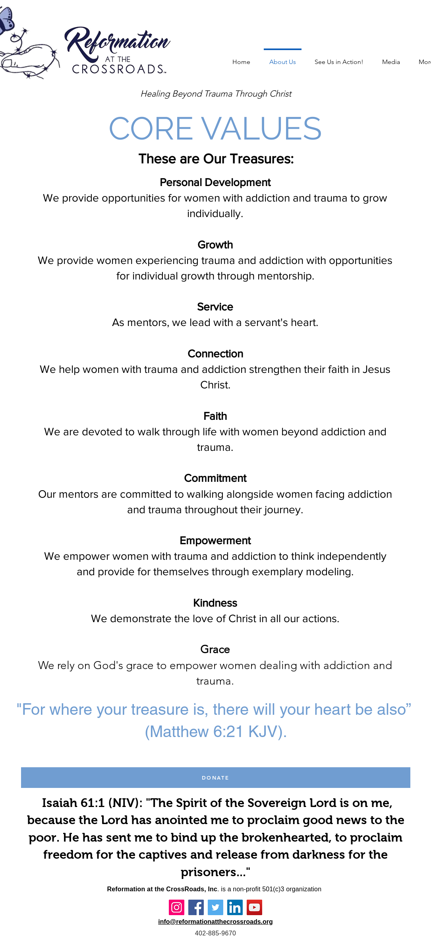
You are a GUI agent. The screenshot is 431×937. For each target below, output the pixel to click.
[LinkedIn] (235, 907)
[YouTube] (254, 907)
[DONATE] (215, 777)
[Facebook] (196, 907)
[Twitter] (215, 907)
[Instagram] (176, 907)
